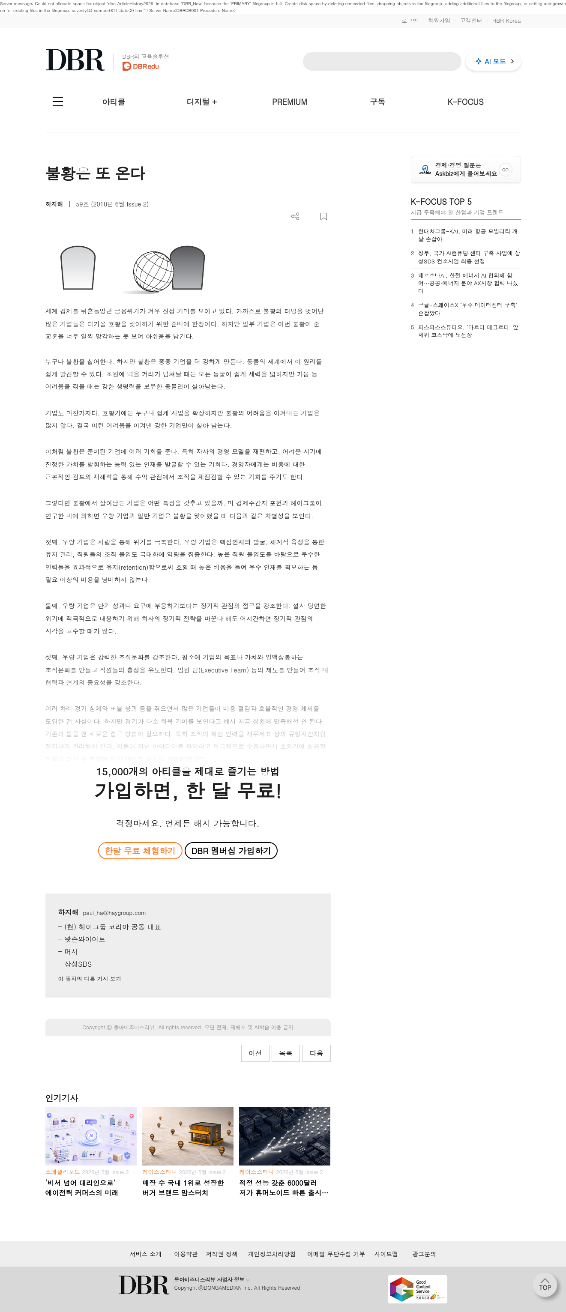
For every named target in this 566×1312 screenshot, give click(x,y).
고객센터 (471, 20)
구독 (377, 101)
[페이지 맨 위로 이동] (547, 1287)
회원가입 (439, 20)
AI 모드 (495, 61)
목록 (286, 1053)
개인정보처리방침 (272, 1253)
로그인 (409, 20)
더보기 (295, 216)
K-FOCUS (465, 101)
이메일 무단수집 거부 (336, 1253)
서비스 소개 (146, 1253)
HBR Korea (506, 20)
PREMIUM (289, 101)
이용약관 (186, 1253)
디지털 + (201, 101)
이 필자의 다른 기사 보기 (89, 978)
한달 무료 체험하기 (140, 850)
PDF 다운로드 (309, 216)
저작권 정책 (222, 1253)
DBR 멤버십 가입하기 (231, 850)
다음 (316, 1053)
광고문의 (424, 1253)
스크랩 (324, 216)
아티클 (113, 101)
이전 (255, 1053)
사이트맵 (386, 1253)
